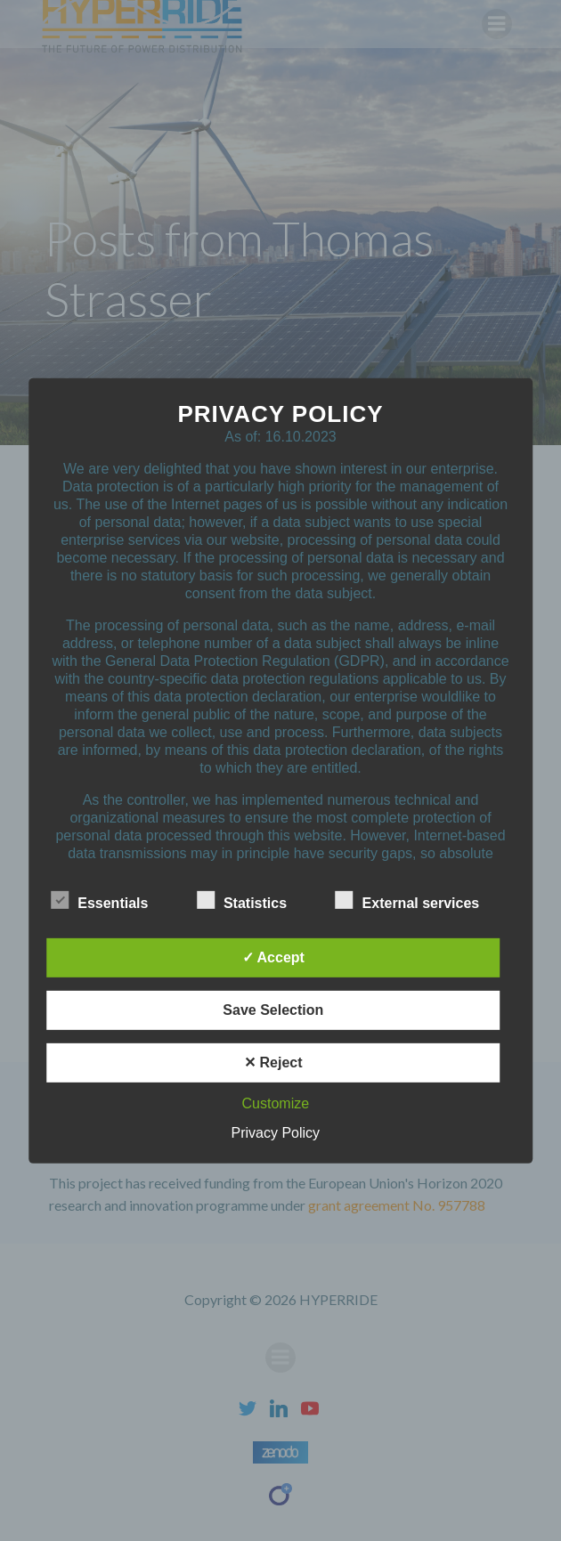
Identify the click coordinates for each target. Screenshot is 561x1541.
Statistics (242, 900)
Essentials (99, 900)
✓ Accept (273, 957)
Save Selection (273, 1010)
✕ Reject (273, 1062)
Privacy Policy (276, 1132)
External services (408, 900)
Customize (276, 1103)
